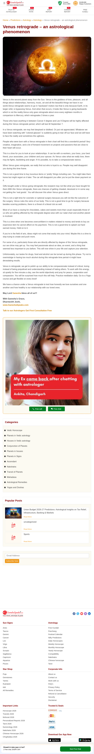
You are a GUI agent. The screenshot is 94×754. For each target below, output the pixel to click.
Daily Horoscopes (55, 641)
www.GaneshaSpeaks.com (15, 305)
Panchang (52, 631)
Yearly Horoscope (55, 651)
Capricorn (7, 657)
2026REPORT (49, 11)
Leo (4, 641)
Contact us (52, 677)
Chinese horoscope (56, 660)
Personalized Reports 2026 (14, 721)
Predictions (16, 20)
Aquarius (6, 660)
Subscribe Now (12, 561)
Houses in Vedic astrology (18, 441)
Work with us (53, 681)
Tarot (50, 664)
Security (51, 697)
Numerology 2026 (10, 727)
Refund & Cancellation (57, 694)
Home (5, 20)
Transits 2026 (8, 714)
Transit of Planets (15, 472)
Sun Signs (8, 623)
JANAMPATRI (31, 11)
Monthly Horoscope (56, 647)
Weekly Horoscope (56, 644)
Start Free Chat (75, 749)
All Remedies (8, 690)
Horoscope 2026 (9, 711)
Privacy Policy (54, 687)
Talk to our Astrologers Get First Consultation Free (27, 310)
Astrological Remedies (17, 482)
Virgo (5, 644)
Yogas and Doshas (15, 487)
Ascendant (12, 461)
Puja (4, 674)
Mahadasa (11, 477)
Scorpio (6, 651)
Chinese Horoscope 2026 (13, 734)
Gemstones (7, 677)
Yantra (5, 681)
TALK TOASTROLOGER (11, 11)
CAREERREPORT (67, 11)
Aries (5, 628)
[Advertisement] (47, 588)
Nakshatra (11, 467)
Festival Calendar (55, 634)
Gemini (6, 634)
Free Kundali (53, 628)
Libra (5, 647)
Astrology (27, 20)
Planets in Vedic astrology (18, 435)
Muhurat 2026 (8, 717)
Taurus (5, 631)
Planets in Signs (14, 456)
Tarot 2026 (7, 724)
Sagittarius (7, 654)
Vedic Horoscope (14, 430)
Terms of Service (55, 690)
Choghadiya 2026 (10, 737)
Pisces (5, 664)
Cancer (6, 638)
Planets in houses (15, 451)
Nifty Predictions (54, 638)
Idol (4, 687)
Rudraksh (7, 684)
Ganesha (16, 293)
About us (52, 674)
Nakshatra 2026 (9, 730)
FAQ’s (50, 684)
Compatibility (53, 654)
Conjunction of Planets (17, 446)
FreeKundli (85, 11)
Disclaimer (52, 700)
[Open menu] (4, 3)
